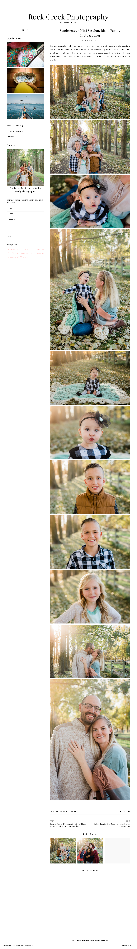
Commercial (21, 250)
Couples (30, 250)
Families (57, 811)
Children (11, 249)
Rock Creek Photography (68, 16)
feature (24, 257)
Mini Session (69, 811)
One (19, 256)
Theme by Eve (127, 945)
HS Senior (13, 253)
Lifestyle (24, 253)
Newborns (11, 257)
